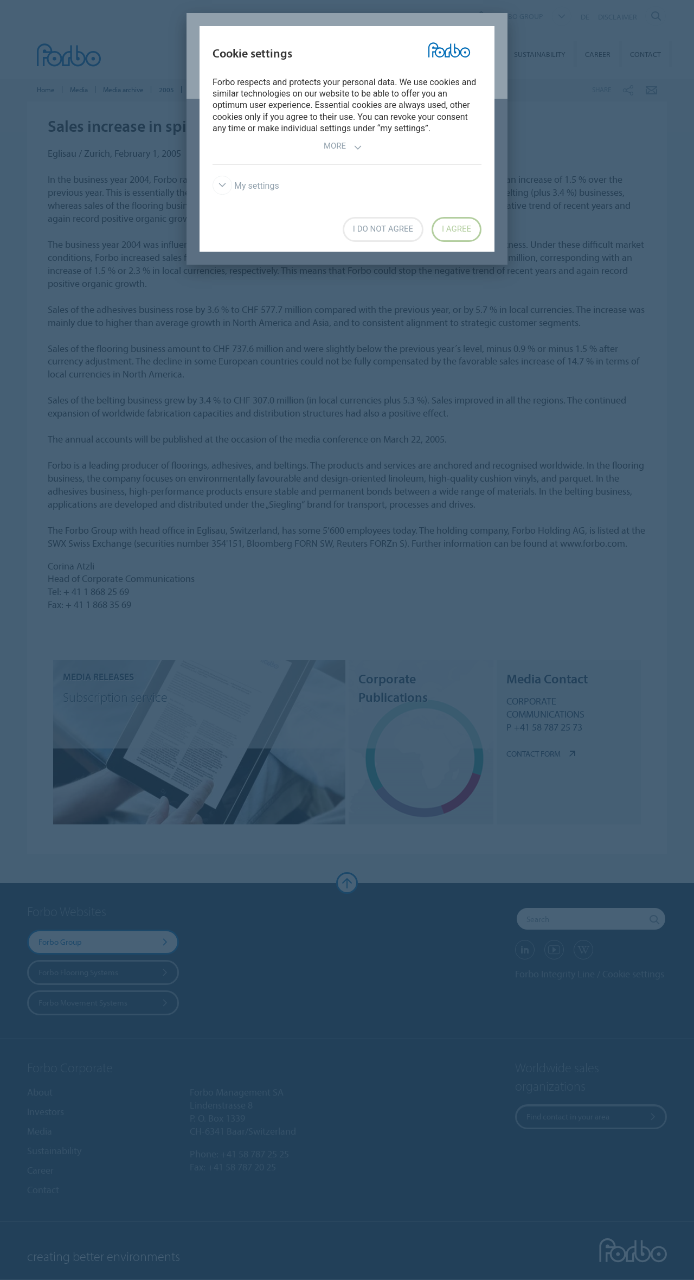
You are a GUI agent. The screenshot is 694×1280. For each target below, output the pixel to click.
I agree (456, 229)
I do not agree (383, 229)
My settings (246, 186)
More (343, 147)
